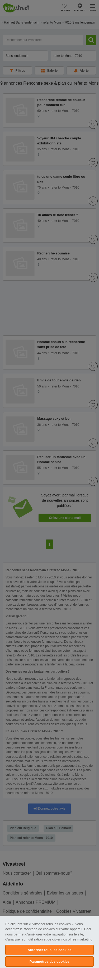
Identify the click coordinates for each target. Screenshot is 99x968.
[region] (49, 942)
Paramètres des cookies (50, 962)
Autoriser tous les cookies (50, 950)
